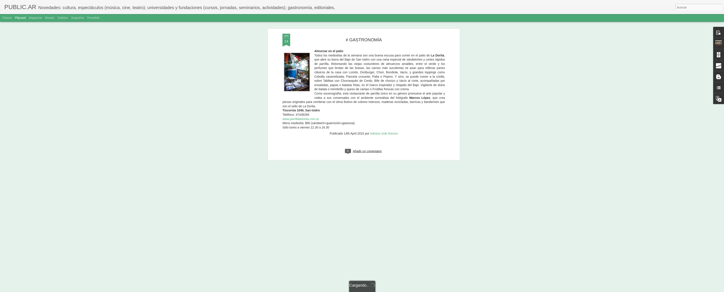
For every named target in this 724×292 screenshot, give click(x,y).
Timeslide (93, 17)
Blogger (379, 289)
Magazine (35, 17)
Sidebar (63, 17)
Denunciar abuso (393, 289)
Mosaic (49, 17)
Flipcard (20, 17)
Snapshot (77, 17)
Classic (7, 17)
